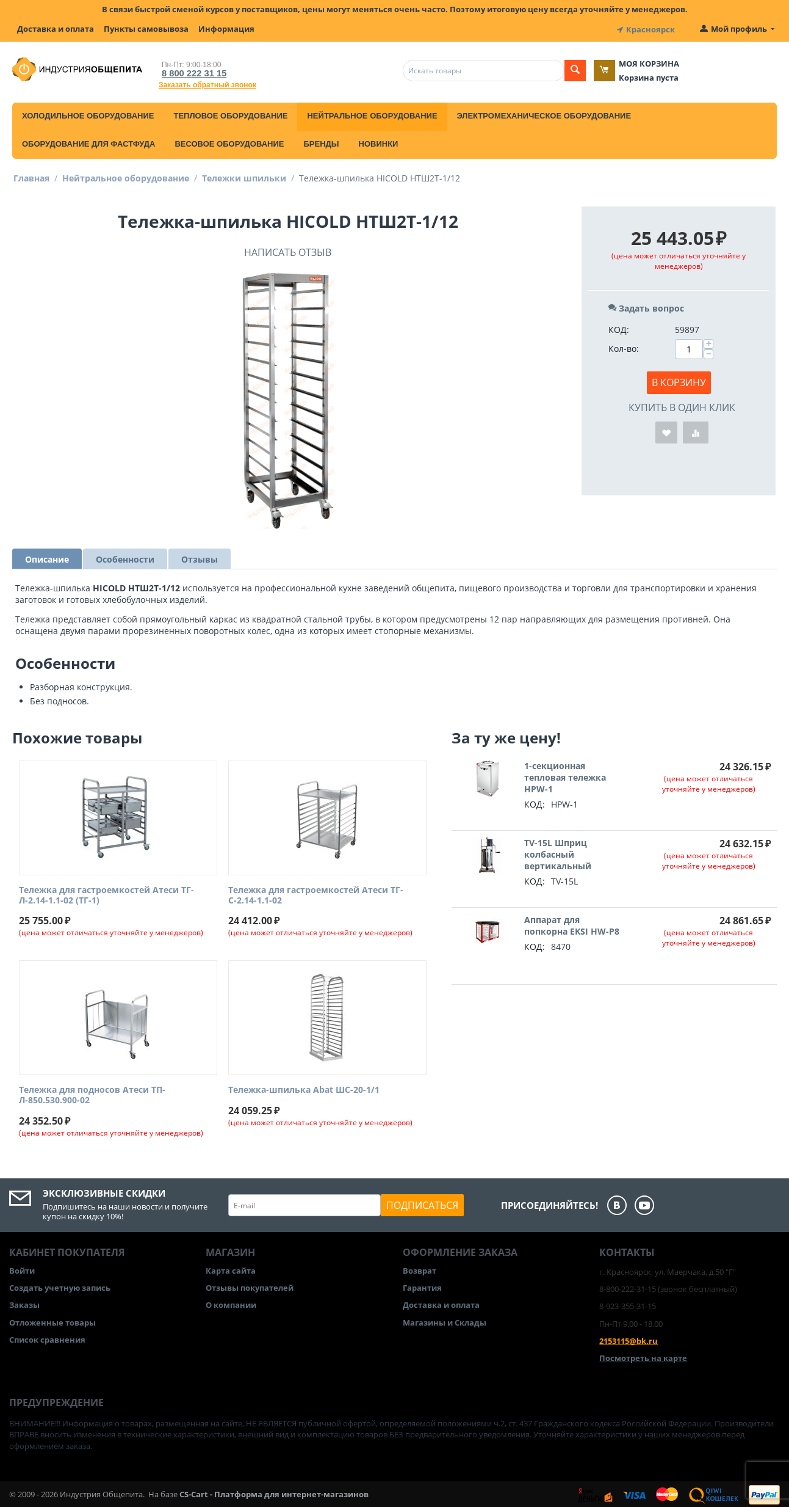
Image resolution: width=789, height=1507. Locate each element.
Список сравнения (47, 1337)
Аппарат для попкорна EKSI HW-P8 (571, 923)
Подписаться (422, 1203)
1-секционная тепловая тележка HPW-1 (565, 775)
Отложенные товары (52, 1320)
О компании (231, 1303)
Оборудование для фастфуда (88, 142)
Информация (226, 28)
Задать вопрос (646, 306)
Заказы (24, 1303)
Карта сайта (231, 1268)
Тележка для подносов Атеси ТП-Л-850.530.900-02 (92, 1094)
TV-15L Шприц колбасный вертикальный (557, 852)
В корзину (679, 380)
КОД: (618, 328)
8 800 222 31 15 (190, 71)
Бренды (321, 142)
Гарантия (422, 1285)
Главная (31, 176)
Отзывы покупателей (250, 1285)
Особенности (125, 557)
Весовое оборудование (229, 142)
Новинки (378, 142)
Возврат (419, 1268)
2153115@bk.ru (628, 1339)
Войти (22, 1268)
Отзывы (199, 557)
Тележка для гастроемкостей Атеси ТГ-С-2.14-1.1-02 (315, 893)
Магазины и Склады (444, 1320)
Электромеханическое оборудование (544, 114)
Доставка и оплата (55, 28)
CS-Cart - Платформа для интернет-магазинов (274, 1492)
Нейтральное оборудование (372, 114)
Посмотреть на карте (643, 1356)
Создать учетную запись (59, 1285)
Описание (47, 557)
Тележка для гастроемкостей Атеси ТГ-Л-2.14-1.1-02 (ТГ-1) (106, 893)
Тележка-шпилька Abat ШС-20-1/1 (304, 1089)
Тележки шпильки (244, 176)
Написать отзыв (287, 250)
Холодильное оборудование (88, 114)
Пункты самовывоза (146, 28)
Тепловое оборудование (230, 114)
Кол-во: (623, 346)
